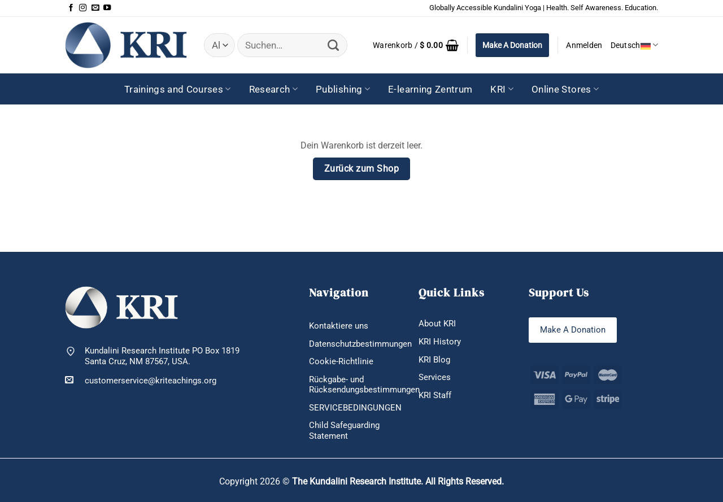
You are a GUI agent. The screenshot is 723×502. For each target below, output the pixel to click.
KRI (501, 89)
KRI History (440, 342)
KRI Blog (434, 360)
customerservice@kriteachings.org (140, 380)
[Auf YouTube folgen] (107, 8)
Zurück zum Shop (361, 168)
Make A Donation (512, 45)
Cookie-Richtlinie (341, 361)
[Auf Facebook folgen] (71, 8)
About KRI (437, 323)
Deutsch (634, 45)
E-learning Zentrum (430, 89)
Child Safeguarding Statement (344, 430)
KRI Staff (435, 395)
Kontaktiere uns (338, 326)
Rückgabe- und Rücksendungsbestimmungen (364, 384)
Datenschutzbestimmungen (360, 344)
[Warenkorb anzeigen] (416, 45)
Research (273, 89)
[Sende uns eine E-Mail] (95, 8)
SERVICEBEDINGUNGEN (355, 408)
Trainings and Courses (177, 89)
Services (435, 377)
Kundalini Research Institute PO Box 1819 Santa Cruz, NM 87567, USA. (162, 356)
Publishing (343, 89)
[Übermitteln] (333, 45)
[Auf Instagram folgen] (82, 8)
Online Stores (565, 89)
